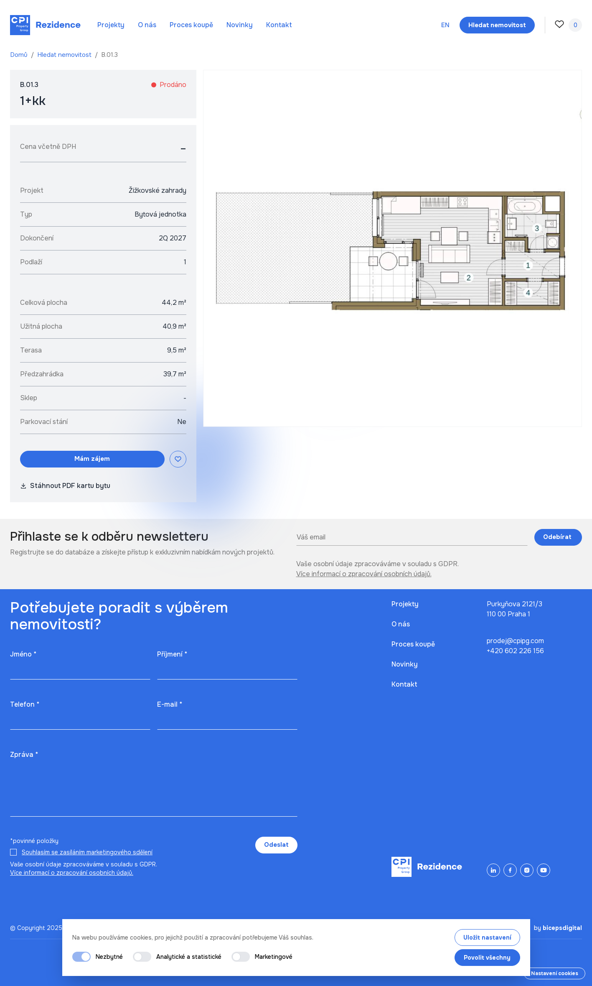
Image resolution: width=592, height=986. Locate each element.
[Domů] (45, 25)
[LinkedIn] (493, 870)
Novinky (239, 24)
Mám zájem (92, 459)
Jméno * (23, 654)
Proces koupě (191, 24)
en (445, 25)
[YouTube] (543, 870)
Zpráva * (24, 754)
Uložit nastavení (487, 937)
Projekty (110, 24)
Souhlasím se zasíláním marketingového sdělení (87, 852)
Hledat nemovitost (65, 55)
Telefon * (24, 704)
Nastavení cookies (554, 973)
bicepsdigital (562, 928)
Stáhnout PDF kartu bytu (65, 485)
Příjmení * (172, 654)
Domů (19, 55)
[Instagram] (527, 870)
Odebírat (558, 537)
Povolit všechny (487, 957)
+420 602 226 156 (515, 650)
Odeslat (276, 844)
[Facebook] (510, 870)
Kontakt (279, 24)
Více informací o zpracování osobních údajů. (364, 574)
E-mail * (169, 704)
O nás (147, 24)
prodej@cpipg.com (515, 640)
